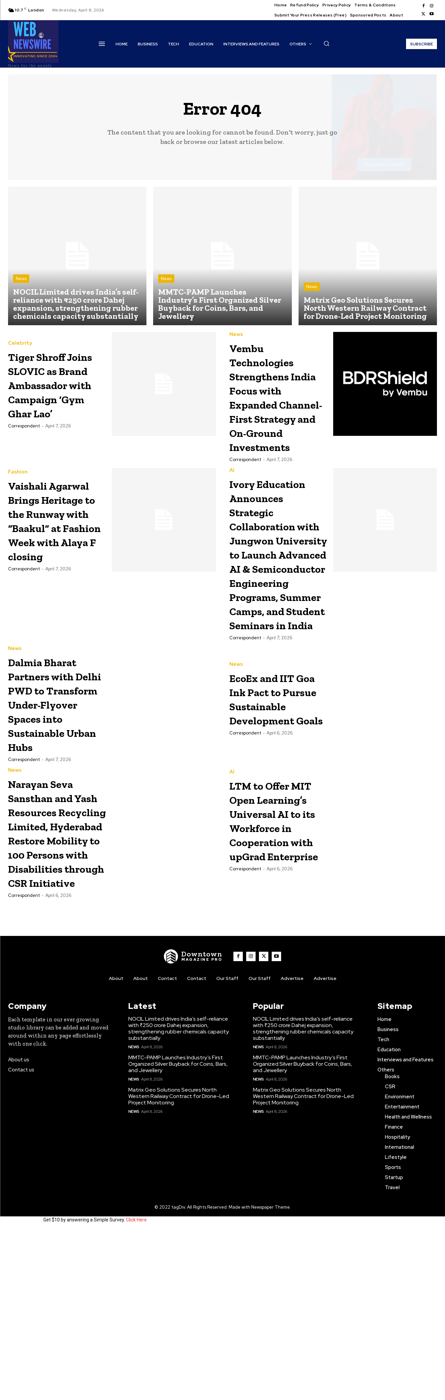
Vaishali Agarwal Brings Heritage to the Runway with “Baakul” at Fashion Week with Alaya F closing (56, 547)
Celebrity (20, 336)
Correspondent (24, 433)
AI (231, 484)
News (21, 278)
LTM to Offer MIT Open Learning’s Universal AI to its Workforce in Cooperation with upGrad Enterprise (276, 945)
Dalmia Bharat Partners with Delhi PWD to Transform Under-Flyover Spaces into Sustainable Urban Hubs (53, 810)
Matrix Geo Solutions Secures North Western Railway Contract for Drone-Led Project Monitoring (178, 1266)
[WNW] (193, 1126)
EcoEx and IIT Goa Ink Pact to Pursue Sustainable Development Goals (277, 797)
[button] (326, 43)
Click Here (136, 1389)
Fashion (18, 484)
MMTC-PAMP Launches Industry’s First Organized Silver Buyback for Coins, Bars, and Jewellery (178, 1233)
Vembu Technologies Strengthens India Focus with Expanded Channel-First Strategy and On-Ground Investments (277, 404)
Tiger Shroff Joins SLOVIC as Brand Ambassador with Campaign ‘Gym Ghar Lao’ (56, 384)
